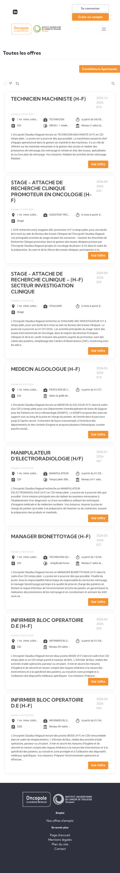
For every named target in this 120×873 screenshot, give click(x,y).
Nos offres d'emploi (60, 821)
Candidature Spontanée (99, 69)
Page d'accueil (60, 835)
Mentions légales (60, 839)
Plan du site (60, 844)
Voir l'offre (98, 164)
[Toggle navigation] (104, 29)
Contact (60, 849)
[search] (113, 83)
